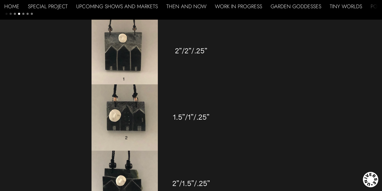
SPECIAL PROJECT (48, 6)
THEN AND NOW (186, 6)
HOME (11, 6)
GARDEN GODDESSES (296, 6)
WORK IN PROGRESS (238, 6)
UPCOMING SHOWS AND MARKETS (117, 6)
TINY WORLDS (346, 6)
